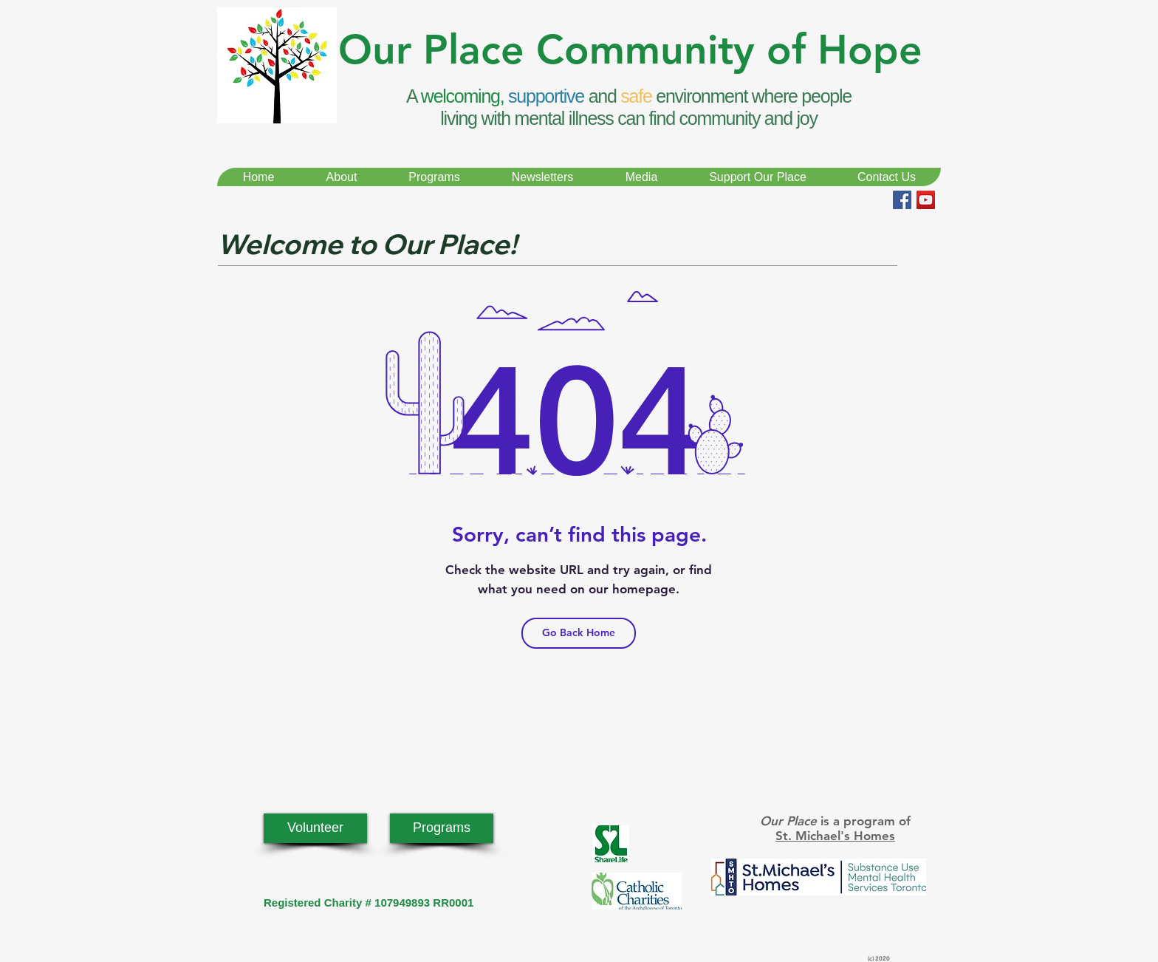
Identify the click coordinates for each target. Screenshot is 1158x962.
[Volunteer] (315, 828)
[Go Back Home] (578, 633)
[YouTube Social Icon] (926, 200)
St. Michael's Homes (835, 835)
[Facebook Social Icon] (902, 200)
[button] (341, 177)
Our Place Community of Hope (630, 50)
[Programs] (441, 828)
